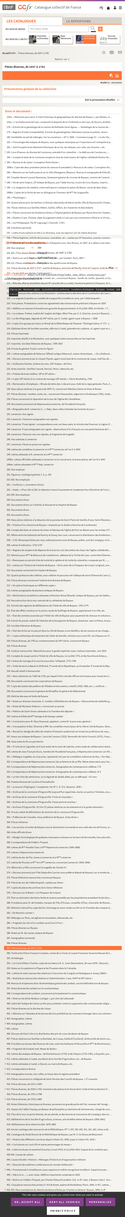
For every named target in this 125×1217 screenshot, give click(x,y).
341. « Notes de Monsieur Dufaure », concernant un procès (35, 706)
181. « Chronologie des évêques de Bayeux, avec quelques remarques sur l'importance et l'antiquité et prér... (60, 142)
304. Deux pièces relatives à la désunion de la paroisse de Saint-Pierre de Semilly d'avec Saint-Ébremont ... (60, 519)
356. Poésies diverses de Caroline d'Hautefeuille (30, 781)
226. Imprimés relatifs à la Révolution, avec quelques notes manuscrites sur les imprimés (51, 338)
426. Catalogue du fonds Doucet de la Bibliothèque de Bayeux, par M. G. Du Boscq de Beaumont (54, 1134)
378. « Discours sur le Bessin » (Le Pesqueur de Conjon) (34, 892)
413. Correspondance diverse (21, 1068)
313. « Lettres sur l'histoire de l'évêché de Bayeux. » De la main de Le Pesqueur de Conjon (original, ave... (59, 565)
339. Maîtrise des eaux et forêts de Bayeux (27, 696)
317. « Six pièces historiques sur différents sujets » (31, 585)
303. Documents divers (18, 514)
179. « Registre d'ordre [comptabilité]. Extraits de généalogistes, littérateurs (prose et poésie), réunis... (58, 132)
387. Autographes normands (21, 937)
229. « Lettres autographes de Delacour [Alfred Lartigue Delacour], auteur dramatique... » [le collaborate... (60, 353)
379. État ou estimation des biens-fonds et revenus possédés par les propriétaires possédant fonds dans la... (60, 897)
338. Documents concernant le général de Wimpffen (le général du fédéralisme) (46, 691)
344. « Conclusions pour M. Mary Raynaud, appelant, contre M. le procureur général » (49, 721)
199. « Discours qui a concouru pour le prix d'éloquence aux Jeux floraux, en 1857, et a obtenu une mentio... (60, 242)
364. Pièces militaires (17, 822)
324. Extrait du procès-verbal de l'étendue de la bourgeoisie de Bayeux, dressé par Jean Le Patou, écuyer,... (60, 620)
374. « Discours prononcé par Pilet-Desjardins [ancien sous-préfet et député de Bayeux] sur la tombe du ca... (60, 872)
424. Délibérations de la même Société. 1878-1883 (31, 1124)
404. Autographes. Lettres (19, 1023)
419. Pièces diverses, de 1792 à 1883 (24, 1099)
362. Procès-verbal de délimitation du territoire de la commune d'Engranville (45, 812)
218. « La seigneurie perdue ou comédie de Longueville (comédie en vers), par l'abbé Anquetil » (54, 298)
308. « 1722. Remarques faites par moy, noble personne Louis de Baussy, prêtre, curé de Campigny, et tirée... (60, 540)
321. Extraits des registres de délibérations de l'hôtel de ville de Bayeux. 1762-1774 (47, 605)
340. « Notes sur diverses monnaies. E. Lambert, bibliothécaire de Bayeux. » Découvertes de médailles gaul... (60, 701)
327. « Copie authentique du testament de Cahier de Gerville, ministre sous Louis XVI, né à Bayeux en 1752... (60, 635)
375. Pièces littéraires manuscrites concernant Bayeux (34, 877)
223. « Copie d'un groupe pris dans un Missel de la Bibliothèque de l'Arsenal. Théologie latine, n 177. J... (59, 323)
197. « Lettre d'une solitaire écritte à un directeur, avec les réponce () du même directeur (52, 232)
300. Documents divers (18, 499)
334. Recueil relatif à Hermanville (23, 671)
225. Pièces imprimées (18, 333)
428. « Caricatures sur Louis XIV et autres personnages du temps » (39, 1144)
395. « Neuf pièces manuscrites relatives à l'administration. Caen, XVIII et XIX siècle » (49, 978)
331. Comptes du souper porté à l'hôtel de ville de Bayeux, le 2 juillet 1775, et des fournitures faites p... (57, 655)
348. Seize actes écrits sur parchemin (25, 741)
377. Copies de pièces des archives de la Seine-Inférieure (34, 887)
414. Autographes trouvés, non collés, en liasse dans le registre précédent (43, 1073)
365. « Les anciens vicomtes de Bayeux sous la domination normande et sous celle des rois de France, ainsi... (60, 827)
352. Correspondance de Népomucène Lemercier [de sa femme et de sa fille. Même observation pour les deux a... (60, 761)
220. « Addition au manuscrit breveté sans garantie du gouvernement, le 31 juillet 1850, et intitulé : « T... (58, 308)
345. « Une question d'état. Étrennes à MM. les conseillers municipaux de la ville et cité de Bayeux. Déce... (59, 726)
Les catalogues (21, 21)
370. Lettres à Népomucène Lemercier (25, 852)
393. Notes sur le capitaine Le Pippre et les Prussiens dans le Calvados (41, 968)
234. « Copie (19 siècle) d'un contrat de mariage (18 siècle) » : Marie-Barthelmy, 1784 (49, 379)
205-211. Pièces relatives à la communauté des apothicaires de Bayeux (42, 263)
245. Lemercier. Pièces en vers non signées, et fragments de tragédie (40, 434)
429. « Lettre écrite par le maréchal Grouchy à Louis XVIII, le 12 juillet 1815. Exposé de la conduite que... (58, 1149)
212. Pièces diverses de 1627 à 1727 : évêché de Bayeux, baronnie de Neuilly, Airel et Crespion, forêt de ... (58, 268)
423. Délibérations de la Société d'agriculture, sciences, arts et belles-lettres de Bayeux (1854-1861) (56, 1119)
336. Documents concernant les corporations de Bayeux (34, 681)
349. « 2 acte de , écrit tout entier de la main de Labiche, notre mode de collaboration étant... (59, 746)
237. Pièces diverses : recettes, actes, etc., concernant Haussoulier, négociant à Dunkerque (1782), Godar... (60, 393)
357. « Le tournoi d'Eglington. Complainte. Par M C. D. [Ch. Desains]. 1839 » (44, 787)
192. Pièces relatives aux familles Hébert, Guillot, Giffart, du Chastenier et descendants (50, 207)
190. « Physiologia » (16, 197)
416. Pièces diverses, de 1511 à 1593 (24, 1084)
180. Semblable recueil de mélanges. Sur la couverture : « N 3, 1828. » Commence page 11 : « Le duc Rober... (60, 137)
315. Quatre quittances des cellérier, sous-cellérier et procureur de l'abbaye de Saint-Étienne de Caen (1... (59, 575)
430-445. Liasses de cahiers (20, 1154)
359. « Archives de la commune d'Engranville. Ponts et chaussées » (40, 796)
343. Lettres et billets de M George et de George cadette (35, 716)
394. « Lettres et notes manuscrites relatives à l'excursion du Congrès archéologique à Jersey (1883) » (57, 973)
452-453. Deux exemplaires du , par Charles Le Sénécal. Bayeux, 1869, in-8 (56, 1189)
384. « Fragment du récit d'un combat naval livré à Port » (35, 922)
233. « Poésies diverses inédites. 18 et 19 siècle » (31, 373)
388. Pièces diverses (16, 943)
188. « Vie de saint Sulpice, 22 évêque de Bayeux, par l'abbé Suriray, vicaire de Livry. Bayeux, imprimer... (58, 182)
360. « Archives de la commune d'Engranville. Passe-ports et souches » (41, 801)
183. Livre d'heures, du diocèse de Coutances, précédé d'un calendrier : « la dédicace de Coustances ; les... (58, 152)
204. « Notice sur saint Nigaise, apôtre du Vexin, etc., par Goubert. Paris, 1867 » (46, 257)
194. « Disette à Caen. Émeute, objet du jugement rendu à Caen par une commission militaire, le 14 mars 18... (60, 217)
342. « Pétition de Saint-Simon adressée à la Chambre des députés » (40, 711)
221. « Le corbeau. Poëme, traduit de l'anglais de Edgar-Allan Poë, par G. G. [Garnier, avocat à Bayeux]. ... (59, 313)
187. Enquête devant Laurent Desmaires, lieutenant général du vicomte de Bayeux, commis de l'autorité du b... (60, 177)
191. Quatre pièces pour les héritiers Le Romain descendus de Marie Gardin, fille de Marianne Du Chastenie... (60, 202)
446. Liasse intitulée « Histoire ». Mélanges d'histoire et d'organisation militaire (46, 1159)
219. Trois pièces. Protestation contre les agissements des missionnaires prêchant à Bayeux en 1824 (56, 303)
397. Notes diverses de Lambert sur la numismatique (33, 988)
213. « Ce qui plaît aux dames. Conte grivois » (29, 273)
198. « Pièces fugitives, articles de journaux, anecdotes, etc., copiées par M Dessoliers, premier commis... (59, 238)
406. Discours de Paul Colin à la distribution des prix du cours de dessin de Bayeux (47, 1033)
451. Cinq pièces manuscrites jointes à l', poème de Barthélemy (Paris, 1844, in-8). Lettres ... (59, 1184)
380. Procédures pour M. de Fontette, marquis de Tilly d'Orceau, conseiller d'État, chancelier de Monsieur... (60, 902)
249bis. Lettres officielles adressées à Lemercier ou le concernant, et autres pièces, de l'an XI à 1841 (56, 459)
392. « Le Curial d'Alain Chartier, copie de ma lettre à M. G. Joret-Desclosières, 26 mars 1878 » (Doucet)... (58, 963)
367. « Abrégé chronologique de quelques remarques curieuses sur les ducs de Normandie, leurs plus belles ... (60, 837)
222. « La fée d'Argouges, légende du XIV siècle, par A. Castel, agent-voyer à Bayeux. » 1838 (52, 318)
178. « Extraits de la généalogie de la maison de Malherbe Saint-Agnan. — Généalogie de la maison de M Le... (60, 127)
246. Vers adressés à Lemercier (22, 439)
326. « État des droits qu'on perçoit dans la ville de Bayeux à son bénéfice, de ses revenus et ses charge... (58, 630)
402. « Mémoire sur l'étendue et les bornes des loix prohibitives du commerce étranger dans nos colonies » (59, 1013)
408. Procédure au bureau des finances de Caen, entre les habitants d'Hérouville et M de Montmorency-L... (60, 1043)
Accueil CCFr (9, 53)
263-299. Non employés (18, 494)
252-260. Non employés (18, 479)
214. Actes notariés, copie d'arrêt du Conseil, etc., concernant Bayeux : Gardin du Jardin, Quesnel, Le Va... (59, 278)
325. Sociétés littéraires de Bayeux (24, 625)
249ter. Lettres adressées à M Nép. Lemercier (30, 464)
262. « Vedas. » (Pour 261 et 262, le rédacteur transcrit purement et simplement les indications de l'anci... (59, 489)
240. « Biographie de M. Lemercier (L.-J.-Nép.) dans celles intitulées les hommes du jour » (51, 409)
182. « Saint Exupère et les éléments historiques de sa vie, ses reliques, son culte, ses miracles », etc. (56, 147)
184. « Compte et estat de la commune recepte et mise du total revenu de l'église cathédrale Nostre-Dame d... (60, 157)
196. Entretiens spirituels (19, 227)
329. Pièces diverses (16, 645)
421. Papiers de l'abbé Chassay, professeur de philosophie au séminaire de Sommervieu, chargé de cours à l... (60, 1109)
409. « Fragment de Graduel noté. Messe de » (32, 1048)
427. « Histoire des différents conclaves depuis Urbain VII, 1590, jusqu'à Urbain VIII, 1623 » (51, 1139)
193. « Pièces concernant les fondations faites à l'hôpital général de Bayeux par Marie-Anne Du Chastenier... (60, 212)
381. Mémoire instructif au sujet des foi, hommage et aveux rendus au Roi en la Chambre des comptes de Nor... (60, 907)
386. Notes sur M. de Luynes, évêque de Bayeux (30, 932)
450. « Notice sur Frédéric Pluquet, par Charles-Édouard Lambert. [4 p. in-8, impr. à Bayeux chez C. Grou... (60, 1179)
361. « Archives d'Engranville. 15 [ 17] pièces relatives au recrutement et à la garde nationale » (55, 807)
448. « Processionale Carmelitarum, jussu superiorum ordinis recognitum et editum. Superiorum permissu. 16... (58, 1169)
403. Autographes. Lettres (19, 1018)
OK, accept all (27, 1202)
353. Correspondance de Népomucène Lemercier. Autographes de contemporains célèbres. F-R (54, 766)
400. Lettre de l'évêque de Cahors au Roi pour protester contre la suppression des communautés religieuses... (60, 1003)
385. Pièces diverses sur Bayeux (22, 927)
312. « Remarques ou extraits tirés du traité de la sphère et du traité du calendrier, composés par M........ (58, 560)
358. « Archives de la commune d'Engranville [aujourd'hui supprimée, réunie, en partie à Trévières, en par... (60, 791)
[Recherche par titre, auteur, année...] (58, 29)
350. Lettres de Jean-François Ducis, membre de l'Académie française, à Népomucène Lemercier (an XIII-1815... (60, 751)
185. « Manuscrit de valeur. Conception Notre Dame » (33, 162)
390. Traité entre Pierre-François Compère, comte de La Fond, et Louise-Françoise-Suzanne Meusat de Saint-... (60, 953)
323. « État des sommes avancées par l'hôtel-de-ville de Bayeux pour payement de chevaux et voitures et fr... (60, 615)
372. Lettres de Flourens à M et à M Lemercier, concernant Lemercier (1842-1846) (48, 862)
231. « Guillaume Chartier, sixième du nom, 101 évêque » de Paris (39, 363)
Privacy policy (63, 1210)
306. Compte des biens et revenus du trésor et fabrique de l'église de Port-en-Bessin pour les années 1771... (60, 529)
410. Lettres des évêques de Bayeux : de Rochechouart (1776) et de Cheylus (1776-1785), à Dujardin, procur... (60, 1053)
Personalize (100, 1202)
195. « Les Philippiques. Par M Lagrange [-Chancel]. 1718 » (36, 222)
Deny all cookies (64, 1202)
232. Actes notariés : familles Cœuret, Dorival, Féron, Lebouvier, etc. (40, 368)
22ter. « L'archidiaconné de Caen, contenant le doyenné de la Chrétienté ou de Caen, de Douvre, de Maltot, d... (60, 121)
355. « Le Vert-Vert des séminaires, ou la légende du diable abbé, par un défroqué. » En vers (52, 776)
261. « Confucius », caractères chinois (25, 484)
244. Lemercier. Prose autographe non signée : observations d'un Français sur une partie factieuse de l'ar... (60, 429)
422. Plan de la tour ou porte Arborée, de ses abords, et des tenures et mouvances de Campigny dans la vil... (60, 1114)
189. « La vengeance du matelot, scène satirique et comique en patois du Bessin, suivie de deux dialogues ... (58, 187)
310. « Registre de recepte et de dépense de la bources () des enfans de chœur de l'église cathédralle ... (59, 550)
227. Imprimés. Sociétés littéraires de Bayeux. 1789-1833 (34, 343)
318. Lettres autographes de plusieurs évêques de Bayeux (35, 590)
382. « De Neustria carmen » (20, 912)
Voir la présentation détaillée (100, 99)
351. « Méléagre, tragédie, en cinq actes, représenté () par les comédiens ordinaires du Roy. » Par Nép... (59, 756)
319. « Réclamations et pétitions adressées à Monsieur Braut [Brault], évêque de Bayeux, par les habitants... (60, 595)
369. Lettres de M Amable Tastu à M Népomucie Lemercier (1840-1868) (43, 847)
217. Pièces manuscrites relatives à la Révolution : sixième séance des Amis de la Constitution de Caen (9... (60, 293)
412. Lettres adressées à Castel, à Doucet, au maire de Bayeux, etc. (40, 1063)
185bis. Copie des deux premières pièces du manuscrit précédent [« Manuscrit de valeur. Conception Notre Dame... (60, 167)
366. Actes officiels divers (19, 832)
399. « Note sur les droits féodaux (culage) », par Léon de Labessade (40, 998)
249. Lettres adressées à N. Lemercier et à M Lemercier (34, 454)
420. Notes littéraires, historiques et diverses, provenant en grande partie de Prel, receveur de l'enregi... (58, 1104)
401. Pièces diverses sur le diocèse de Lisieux (29, 1008)
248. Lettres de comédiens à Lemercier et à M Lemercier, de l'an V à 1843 (43, 449)
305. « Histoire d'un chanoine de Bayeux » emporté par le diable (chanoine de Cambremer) (52, 524)
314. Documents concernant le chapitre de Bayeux (32, 570)
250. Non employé (16, 469)
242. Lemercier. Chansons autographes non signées (32, 419)
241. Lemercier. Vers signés (20, 414)
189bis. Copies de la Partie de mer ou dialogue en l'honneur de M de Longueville (48, 192)
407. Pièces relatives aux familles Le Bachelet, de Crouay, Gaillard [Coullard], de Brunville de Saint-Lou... (59, 1038)
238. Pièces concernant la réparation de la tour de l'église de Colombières (43, 399)
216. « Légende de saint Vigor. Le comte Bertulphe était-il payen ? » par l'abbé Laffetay (49, 288)
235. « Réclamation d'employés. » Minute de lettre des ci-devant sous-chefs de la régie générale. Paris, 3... (59, 383)
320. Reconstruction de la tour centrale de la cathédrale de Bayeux (40, 600)
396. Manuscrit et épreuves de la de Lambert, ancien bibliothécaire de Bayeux (58, 983)
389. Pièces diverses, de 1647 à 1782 (24, 948)
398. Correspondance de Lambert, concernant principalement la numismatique (46, 993)
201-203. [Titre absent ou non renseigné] (27, 252)
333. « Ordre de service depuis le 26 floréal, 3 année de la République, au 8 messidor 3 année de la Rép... (59, 666)
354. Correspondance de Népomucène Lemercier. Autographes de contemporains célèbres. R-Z (54, 771)
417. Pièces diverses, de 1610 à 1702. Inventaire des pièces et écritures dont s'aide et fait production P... (58, 1089)
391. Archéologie (15, 958)
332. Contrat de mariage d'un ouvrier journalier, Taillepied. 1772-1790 (41, 660)
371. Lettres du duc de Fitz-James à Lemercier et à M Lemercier (39, 857)
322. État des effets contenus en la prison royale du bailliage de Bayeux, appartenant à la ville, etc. (56, 610)
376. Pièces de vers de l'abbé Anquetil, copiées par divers (35, 882)
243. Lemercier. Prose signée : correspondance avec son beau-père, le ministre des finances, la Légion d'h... (60, 424)
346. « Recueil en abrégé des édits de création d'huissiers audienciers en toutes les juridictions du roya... (58, 731)
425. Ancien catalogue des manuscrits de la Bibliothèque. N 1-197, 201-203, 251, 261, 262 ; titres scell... (58, 1129)
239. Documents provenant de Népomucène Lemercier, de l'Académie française (46, 404)
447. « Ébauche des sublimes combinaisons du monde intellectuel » (40, 1164)
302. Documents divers (18, 509)
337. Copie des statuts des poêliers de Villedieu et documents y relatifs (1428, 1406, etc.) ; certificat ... (57, 686)
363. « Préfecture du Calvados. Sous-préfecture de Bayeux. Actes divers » (43, 817)
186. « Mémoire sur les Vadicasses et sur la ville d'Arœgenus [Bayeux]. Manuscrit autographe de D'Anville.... (60, 172)
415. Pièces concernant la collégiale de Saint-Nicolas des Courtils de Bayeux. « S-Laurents (52, 1079)
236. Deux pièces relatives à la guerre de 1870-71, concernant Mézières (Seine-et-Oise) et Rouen (54, 388)
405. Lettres (12, 1028)
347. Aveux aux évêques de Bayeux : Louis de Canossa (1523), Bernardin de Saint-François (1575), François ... (60, 736)
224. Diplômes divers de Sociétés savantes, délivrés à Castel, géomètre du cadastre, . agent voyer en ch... (60, 328)
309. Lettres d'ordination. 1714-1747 (24, 545)
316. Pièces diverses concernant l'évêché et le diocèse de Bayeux (39, 580)
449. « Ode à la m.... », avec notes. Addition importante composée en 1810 (43, 1174)
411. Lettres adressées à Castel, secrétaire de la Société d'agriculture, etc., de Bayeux (49, 1058)
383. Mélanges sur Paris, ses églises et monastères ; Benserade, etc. (40, 917)
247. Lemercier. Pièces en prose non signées (28, 444)
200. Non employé (16, 247)
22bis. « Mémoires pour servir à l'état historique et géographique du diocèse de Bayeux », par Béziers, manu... (60, 116)
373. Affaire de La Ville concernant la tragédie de (37, 867)
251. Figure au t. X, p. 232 (29, 474)
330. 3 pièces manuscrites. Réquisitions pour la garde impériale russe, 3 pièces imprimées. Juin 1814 (56, 650)
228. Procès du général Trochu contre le (30, 348)
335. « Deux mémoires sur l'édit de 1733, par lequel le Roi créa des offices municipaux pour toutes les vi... (59, 676)
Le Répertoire (78, 21)
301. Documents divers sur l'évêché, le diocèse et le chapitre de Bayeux (42, 504)
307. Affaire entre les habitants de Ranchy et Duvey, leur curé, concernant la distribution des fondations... (59, 535)
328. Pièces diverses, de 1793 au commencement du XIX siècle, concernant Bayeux (48, 640)
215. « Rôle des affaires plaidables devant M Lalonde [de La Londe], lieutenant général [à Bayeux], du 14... (60, 283)
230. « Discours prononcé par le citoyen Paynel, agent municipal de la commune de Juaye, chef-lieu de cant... (60, 358)
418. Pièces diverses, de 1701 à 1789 (24, 1094)
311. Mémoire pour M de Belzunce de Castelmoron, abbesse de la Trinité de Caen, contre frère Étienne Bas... (60, 555)
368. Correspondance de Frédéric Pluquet (27, 842)
